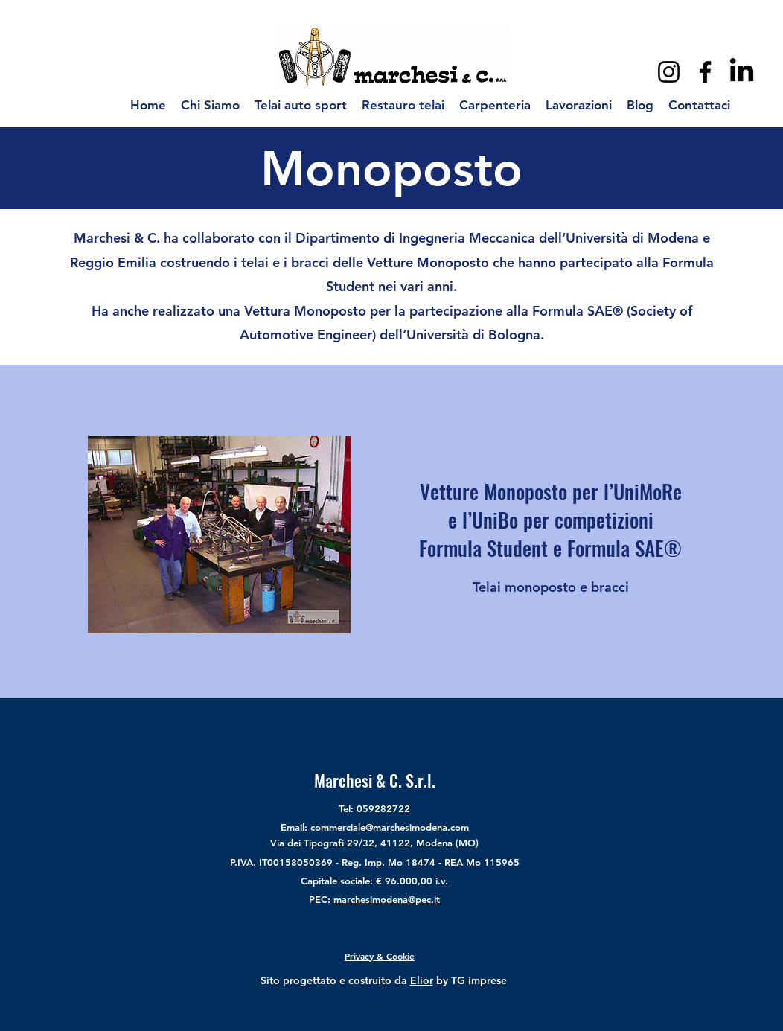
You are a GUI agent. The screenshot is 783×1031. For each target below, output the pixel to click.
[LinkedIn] (741, 71)
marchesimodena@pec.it (386, 899)
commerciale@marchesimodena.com (389, 827)
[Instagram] (668, 71)
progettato (309, 980)
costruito (370, 980)
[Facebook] (705, 71)
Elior (421, 980)
